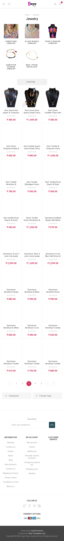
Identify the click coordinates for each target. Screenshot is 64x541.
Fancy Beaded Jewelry (53, 42)
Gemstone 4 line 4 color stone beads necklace (32, 256)
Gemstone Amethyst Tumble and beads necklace (52, 364)
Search (11, 451)
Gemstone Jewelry (11, 42)
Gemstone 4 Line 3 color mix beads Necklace (11, 256)
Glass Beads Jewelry (32, 42)
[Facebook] (29, 506)
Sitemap (10, 442)
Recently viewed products (32, 457)
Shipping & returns (10, 473)
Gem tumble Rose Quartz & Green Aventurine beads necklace (11, 221)
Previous (10, 383)
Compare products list (32, 463)
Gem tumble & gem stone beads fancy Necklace (32, 148)
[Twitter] (25, 506)
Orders (32, 447)
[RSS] (39, 506)
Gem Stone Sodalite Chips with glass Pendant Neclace (53, 113)
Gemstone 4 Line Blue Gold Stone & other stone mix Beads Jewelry (53, 257)
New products (11, 464)
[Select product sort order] (32, 82)
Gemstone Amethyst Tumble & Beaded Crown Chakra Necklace (32, 364)
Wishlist (32, 473)
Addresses (32, 451)
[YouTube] (34, 506)
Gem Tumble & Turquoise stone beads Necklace (53, 148)
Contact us (10, 447)
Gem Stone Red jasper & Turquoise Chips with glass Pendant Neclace (11, 113)
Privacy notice (11, 477)
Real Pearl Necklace (32, 66)
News (10, 456)
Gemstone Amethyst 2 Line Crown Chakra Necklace (32, 329)
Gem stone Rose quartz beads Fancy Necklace (32, 112)
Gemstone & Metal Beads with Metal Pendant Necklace (53, 220)
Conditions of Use (10, 482)
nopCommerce (37, 531)
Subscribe (52, 425)
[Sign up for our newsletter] (29, 425)
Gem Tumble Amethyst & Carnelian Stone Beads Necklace (11, 185)
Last (53, 383)
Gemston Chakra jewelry (11, 67)
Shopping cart (32, 469)
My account (32, 442)
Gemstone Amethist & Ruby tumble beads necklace (11, 293)
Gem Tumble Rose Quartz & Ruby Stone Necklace (53, 184)
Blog (11, 460)
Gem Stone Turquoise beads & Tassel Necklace (11, 148)
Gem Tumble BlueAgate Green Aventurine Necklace (32, 185)
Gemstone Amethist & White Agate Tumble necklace (31, 293)
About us (11, 486)
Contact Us (10, 469)
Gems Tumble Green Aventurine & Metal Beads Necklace (32, 221)
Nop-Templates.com (37, 533)
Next (47, 383)
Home (27, 15)
